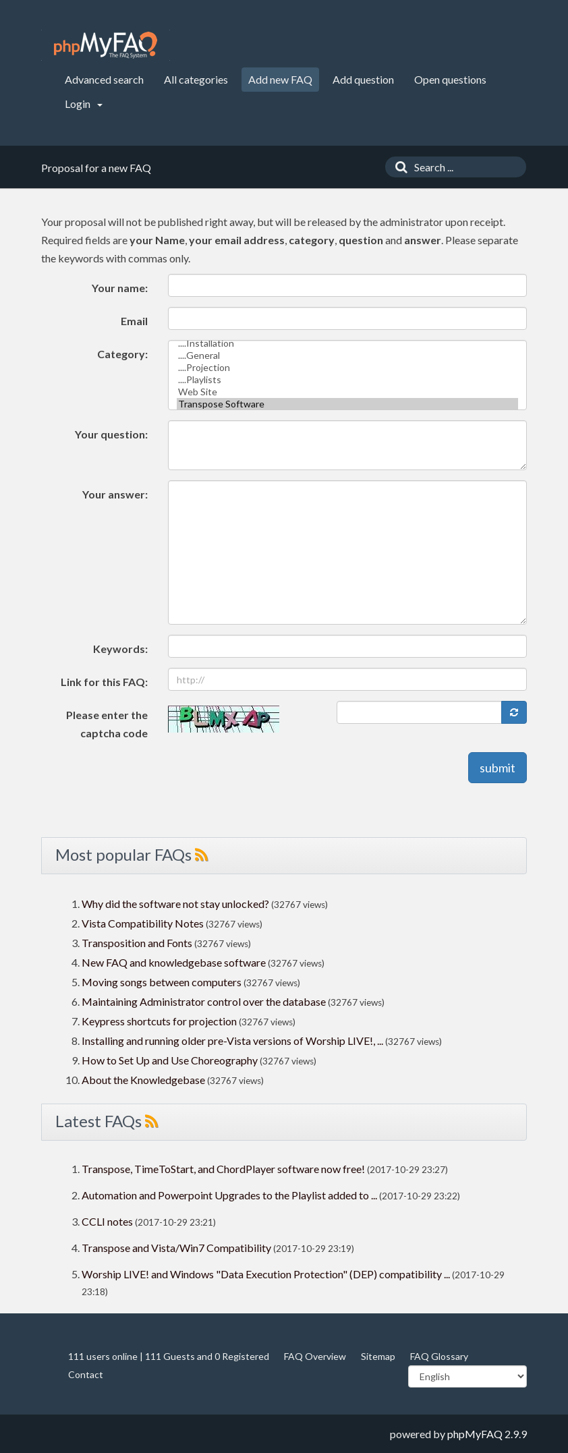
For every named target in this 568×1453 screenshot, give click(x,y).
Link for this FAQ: (104, 681)
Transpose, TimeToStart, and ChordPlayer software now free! (223, 1168)
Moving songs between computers (162, 981)
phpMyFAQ (475, 1433)
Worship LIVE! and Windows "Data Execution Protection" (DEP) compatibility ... (266, 1273)
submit (497, 767)
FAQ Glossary (439, 1356)
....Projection (348, 368)
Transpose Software (348, 404)
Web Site (348, 392)
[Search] (398, 166)
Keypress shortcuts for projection (159, 1021)
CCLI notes (107, 1221)
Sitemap (378, 1356)
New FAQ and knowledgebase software (174, 962)
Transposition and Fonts (137, 942)
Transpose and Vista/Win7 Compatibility (176, 1247)
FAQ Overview (315, 1356)
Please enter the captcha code (107, 723)
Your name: (120, 287)
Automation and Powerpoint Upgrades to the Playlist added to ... (229, 1195)
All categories (196, 79)
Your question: (111, 434)
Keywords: (120, 648)
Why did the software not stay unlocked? (175, 903)
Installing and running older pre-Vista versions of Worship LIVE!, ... (232, 1040)
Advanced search (104, 79)
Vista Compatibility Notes (143, 923)
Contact (85, 1374)
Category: (122, 353)
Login (84, 103)
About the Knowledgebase (143, 1079)
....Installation (348, 343)
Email (134, 320)
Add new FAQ (280, 79)
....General (348, 355)
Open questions (450, 79)
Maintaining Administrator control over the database (204, 1001)
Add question (363, 79)
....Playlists (348, 380)
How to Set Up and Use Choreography (170, 1060)
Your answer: (115, 494)
